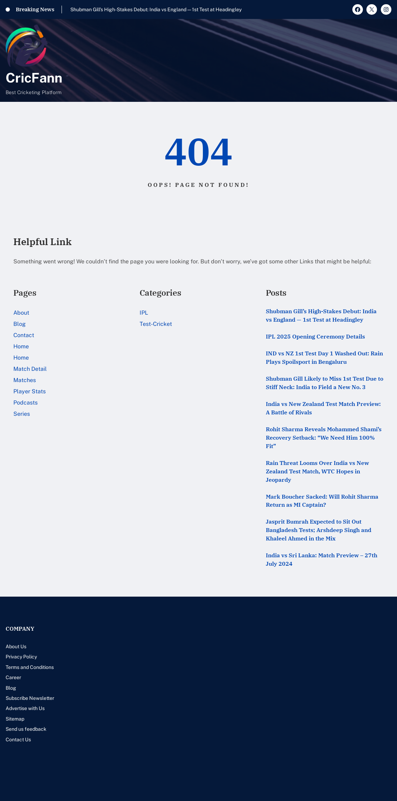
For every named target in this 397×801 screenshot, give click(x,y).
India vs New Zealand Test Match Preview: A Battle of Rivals (323, 408)
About (21, 312)
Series (21, 414)
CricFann (34, 78)
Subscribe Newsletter (30, 698)
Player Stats (29, 391)
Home (21, 346)
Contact (23, 335)
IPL (144, 312)
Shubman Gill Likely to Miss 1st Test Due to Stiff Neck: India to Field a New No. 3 (324, 382)
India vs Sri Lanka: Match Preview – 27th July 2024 (321, 559)
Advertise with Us (25, 708)
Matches (24, 380)
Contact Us (18, 739)
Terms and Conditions (30, 667)
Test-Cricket (156, 324)
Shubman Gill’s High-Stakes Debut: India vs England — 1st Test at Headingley (156, 9)
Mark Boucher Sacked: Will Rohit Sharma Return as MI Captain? (322, 500)
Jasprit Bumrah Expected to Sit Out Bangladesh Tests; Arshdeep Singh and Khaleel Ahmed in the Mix (318, 530)
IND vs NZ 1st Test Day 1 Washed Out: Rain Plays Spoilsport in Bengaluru (324, 357)
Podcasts (25, 402)
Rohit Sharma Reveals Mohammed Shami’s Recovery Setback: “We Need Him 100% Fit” (324, 437)
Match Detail (30, 369)
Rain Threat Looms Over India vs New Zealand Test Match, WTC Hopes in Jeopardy (317, 471)
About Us (16, 646)
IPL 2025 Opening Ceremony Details (315, 336)
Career (13, 677)
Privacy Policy (21, 656)
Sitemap (15, 719)
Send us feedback (26, 729)
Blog (19, 324)
